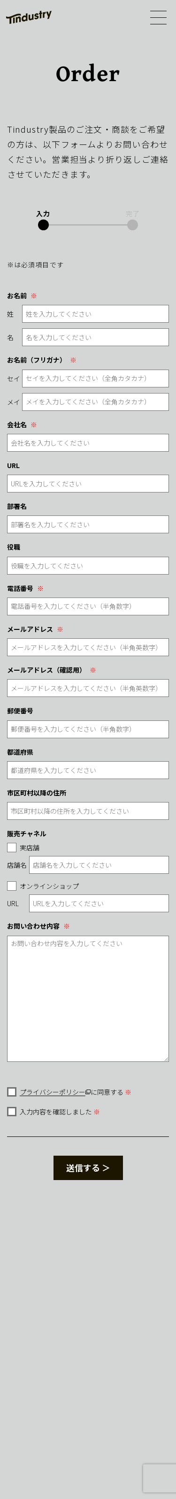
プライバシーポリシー (52, 1092)
